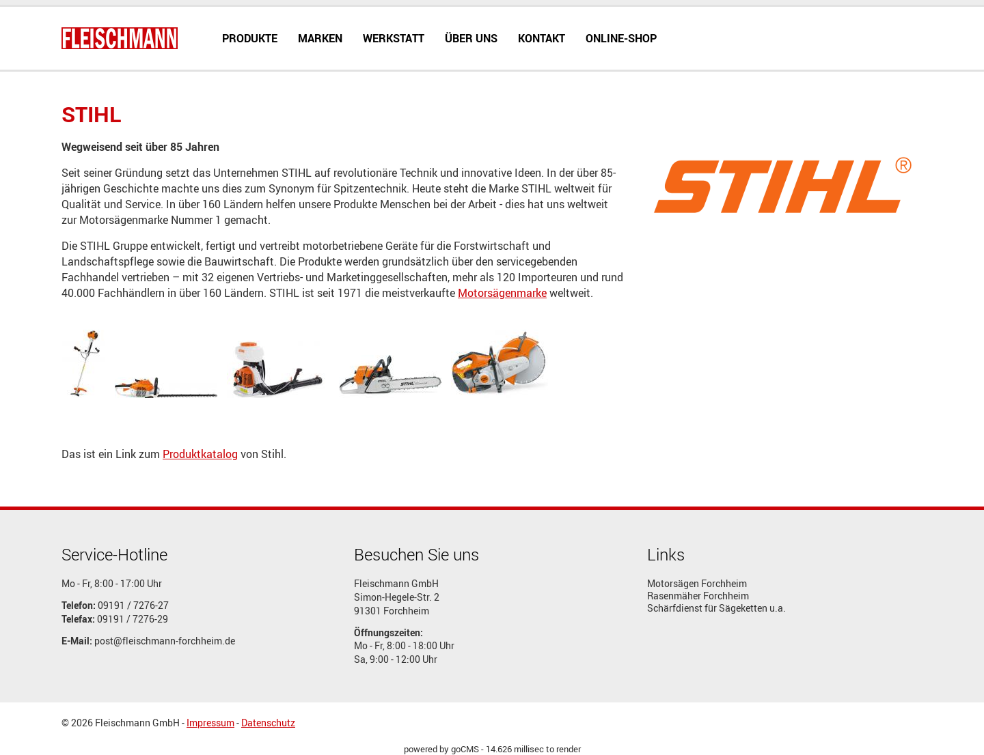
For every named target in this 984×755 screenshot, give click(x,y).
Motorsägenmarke (502, 292)
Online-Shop (621, 38)
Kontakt (541, 38)
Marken (320, 38)
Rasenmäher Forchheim (698, 596)
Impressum (210, 722)
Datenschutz (268, 722)
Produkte (249, 38)
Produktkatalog (200, 453)
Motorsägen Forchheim (697, 584)
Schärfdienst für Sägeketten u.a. (716, 608)
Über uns (471, 38)
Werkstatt (393, 38)
